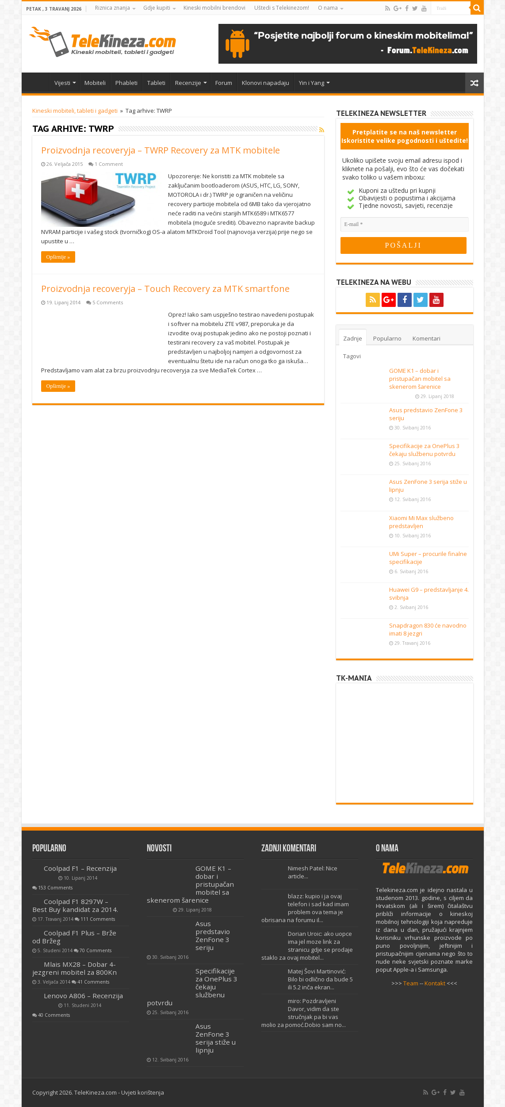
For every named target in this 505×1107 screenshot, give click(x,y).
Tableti (156, 83)
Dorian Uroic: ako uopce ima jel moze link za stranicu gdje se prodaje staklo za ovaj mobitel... (307, 945)
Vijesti (62, 83)
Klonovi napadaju (265, 83)
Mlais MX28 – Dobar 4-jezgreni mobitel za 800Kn (74, 968)
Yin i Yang (311, 83)
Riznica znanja (112, 7)
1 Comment (109, 164)
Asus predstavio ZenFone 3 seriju (212, 935)
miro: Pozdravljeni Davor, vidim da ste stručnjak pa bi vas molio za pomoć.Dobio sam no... (303, 1013)
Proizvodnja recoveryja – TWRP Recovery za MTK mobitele (160, 150)
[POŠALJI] (403, 245)
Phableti (126, 83)
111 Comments (97, 919)
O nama (328, 7)
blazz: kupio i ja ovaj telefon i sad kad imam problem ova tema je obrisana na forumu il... (305, 908)
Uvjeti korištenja (142, 1092)
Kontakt (435, 983)
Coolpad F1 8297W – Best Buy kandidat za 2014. (75, 905)
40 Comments (54, 1015)
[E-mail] (404, 224)
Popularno (387, 338)
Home (37, 82)
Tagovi (352, 356)
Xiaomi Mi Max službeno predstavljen (421, 522)
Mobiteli (95, 83)
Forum (223, 83)
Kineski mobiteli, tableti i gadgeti (75, 111)
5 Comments (107, 302)
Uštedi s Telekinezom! (281, 7)
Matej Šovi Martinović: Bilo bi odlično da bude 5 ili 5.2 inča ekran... (320, 979)
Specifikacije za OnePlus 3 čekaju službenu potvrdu (424, 450)
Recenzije (188, 83)
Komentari (426, 338)
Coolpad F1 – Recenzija (80, 868)
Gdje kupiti (156, 7)
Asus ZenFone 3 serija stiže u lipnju (215, 1038)
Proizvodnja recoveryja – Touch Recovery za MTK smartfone (165, 289)
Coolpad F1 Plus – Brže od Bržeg (74, 936)
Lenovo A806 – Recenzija (83, 995)
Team (410, 983)
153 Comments (55, 888)
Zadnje (352, 338)
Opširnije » (58, 257)
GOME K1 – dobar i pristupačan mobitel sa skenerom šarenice (420, 379)
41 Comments (93, 982)
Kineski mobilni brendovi (214, 7)
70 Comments (95, 950)
